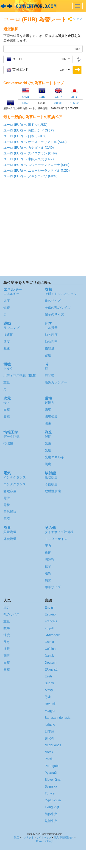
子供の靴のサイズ (57, 307)
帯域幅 (8, 443)
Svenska (51, 786)
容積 (6, 416)
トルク (8, 368)
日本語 (49, 731)
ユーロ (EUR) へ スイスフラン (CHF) (30, 153)
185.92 (74, 103)
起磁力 (49, 402)
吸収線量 (51, 477)
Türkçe (50, 793)
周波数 (49, 559)
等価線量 (51, 484)
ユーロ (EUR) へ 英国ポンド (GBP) (28, 130)
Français (51, 621)
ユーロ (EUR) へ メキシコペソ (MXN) (30, 176)
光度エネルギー (56, 457)
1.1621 (26, 103)
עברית (49, 690)
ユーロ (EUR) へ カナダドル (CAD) (28, 147)
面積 (6, 409)
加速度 (8, 334)
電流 (6, 518)
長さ (6, 402)
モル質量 (51, 328)
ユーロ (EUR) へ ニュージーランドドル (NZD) (36, 170)
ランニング (11, 328)
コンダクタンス (14, 484)
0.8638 (58, 103)
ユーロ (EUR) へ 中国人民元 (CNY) (28, 159)
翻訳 (48, 580)
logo (43, 6)
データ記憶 (11, 436)
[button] (37, 59)
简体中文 (51, 814)
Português (52, 766)
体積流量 (9, 539)
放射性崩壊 (53, 491)
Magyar (50, 711)
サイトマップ (43, 837)
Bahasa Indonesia (57, 717)
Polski (49, 759)
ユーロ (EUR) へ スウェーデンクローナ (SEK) (36, 165)
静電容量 (9, 491)
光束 (48, 443)
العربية (49, 628)
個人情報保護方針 (64, 837)
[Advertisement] (43, 228)
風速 (6, 348)
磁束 (48, 423)
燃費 (6, 307)
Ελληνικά (51, 669)
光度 (48, 450)
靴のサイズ (53, 300)
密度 (48, 355)
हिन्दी (48, 697)
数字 (48, 566)
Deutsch (50, 662)
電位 (6, 498)
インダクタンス (14, 477)
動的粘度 (51, 334)
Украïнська (53, 800)
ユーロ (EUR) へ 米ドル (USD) (25, 124)
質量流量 (9, 532)
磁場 (48, 409)
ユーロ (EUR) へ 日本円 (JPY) (24, 136)
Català (49, 642)
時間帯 (49, 375)
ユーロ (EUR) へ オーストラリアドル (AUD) (35, 142)
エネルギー (11, 294)
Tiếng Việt (52, 807)
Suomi (49, 683)
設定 (16, 837)
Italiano (50, 724)
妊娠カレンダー (56, 382)
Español (50, 614)
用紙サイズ (53, 587)
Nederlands (53, 745)
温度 (6, 300)
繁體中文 (51, 821)
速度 (6, 341)
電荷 (6, 505)
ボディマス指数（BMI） (20, 375)
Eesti (48, 676)
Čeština (50, 649)
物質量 (49, 348)
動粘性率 (51, 341)
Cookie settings (44, 841)
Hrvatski (50, 704)
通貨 (48, 573)
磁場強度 (51, 416)
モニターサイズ (56, 539)
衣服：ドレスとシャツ (61, 294)
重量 (6, 382)
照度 (48, 464)
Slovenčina (53, 779)
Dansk (49, 655)
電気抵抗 (9, 512)
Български (52, 635)
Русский (51, 773)
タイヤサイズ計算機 (59, 532)
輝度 (48, 436)
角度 (48, 552)
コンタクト (27, 837)
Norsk (49, 752)
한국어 (49, 738)
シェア (75, 19)
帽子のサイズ (54, 314)
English (50, 607)
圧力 (48, 546)
